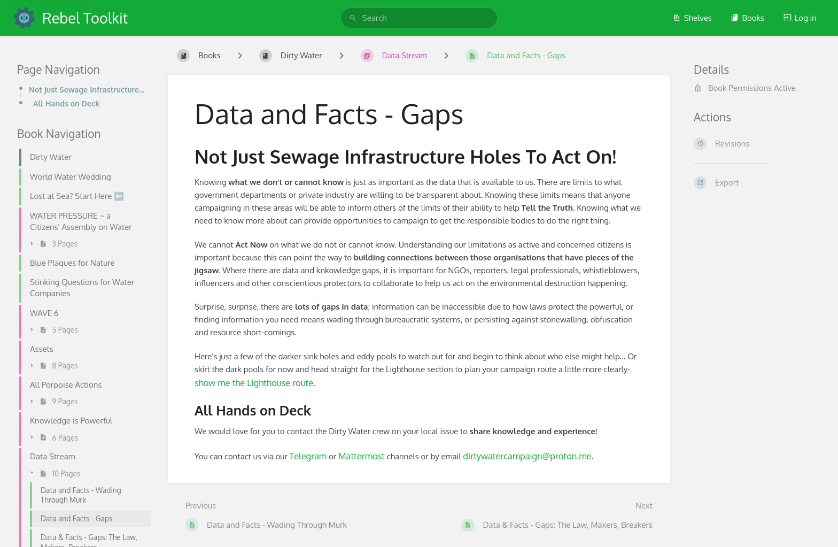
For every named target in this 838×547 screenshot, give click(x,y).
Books (747, 18)
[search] (419, 17)
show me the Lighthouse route (254, 382)
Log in (800, 18)
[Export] (757, 183)
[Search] (353, 18)
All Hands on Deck (66, 103)
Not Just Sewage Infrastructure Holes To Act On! (86, 89)
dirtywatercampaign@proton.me (527, 455)
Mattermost (361, 455)
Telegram (308, 455)
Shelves (692, 18)
